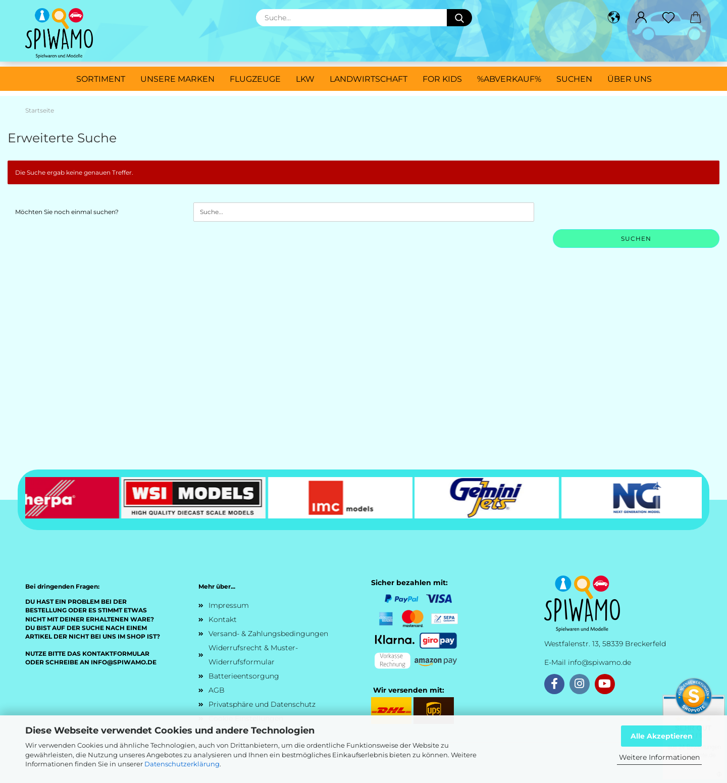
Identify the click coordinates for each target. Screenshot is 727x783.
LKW (305, 79)
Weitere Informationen (659, 757)
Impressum (229, 605)
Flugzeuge (255, 79)
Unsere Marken (177, 79)
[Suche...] (459, 17)
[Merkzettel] (668, 17)
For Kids (442, 79)
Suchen (574, 79)
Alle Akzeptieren (662, 736)
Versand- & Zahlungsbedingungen (268, 633)
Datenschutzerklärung (182, 764)
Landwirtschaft (368, 79)
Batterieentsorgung (244, 676)
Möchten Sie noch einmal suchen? (67, 212)
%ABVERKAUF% (509, 79)
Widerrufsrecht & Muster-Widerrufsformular (253, 654)
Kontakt (223, 619)
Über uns (629, 79)
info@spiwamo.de (599, 662)
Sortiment (100, 79)
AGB (217, 690)
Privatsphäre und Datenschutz (262, 704)
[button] (614, 17)
